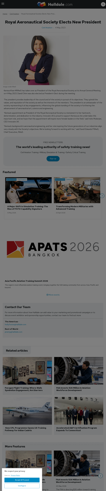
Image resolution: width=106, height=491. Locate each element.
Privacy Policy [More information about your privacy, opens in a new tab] (15, 482)
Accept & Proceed (22, 486)
